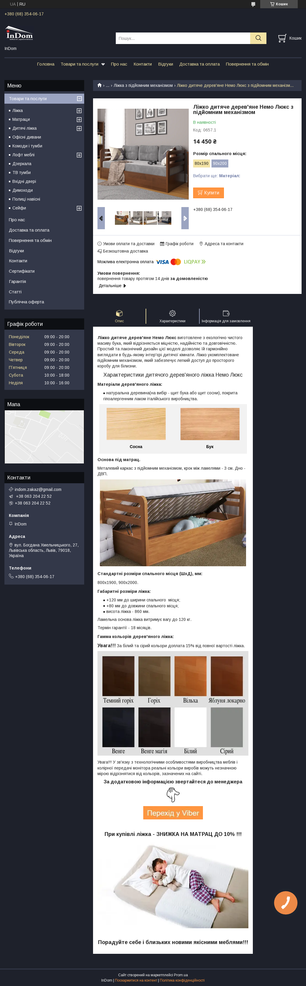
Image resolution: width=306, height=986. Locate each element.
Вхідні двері (24, 181)
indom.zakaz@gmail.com (38, 489)
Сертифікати (22, 271)
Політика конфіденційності (182, 980)
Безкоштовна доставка (125, 251)
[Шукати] (258, 38)
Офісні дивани (26, 137)
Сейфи (19, 208)
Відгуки (165, 63)
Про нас (119, 63)
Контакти (143, 63)
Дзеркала (21, 163)
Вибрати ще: (216, 175)
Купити (211, 192)
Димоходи (22, 190)
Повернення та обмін (247, 63)
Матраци (21, 119)
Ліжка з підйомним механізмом (143, 85)
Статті (15, 291)
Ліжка (17, 110)
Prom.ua (181, 975)
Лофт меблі (23, 154)
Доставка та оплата (199, 63)
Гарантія (17, 281)
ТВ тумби (21, 172)
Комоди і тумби (27, 146)
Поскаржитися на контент (136, 980)
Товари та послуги (79, 63)
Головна (45, 63)
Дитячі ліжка (24, 128)
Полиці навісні (26, 199)
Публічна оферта (26, 301)
